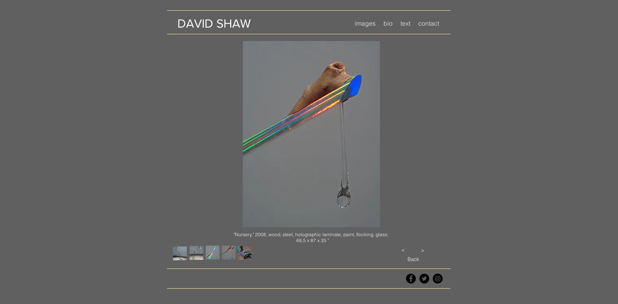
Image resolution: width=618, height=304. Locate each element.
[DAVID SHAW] (214, 23)
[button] (365, 23)
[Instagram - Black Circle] (438, 278)
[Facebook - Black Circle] (411, 278)
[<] (402, 249)
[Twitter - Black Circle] (424, 278)
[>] (422, 250)
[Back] (413, 259)
